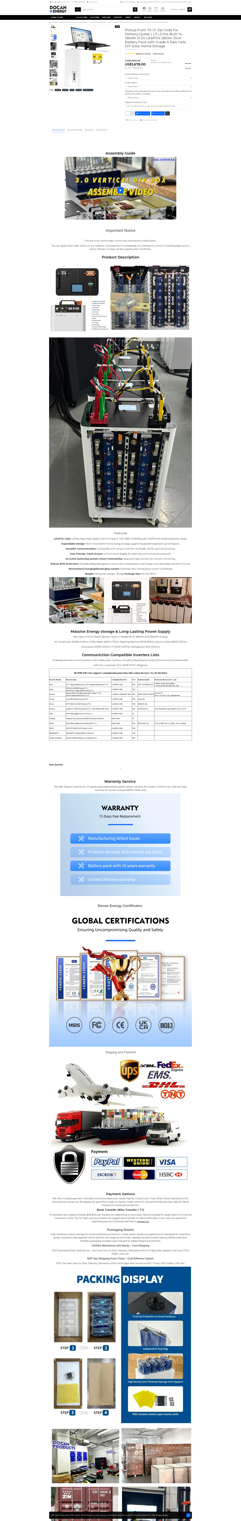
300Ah (65, 90)
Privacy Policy (162, 1515)
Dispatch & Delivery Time (136, 102)
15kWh (78, 90)
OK (188, 1515)
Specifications (74, 131)
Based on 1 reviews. (143, 54)
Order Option (131, 83)
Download (101, 131)
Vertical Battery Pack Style (137, 74)
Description (58, 131)
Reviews (89, 131)
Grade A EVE (88, 90)
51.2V (72, 90)
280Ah (57, 90)
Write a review (158, 54)
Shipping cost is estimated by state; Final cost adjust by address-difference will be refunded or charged (158, 92)
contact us (143, 1216)
